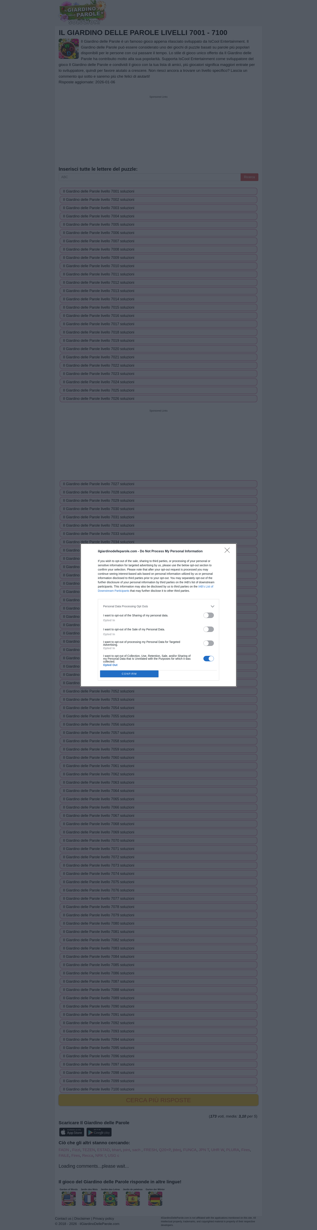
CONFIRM (129, 673)
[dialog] (158, 615)
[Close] (228, 551)
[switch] (208, 615)
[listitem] (158, 606)
